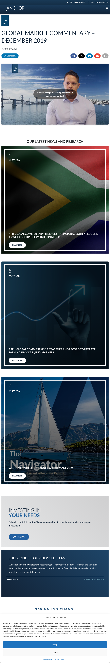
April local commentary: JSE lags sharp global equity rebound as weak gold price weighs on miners (53, 235)
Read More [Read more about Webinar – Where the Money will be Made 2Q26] (17, 476)
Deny (55, 652)
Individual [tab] (12, 579)
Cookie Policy (48, 659)
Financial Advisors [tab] (94, 579)
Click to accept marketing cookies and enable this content (55, 94)
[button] (73, 55)
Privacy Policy (60, 659)
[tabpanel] (55, 584)
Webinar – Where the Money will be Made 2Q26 (41, 467)
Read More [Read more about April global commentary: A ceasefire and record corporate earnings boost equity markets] (17, 360)
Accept (55, 644)
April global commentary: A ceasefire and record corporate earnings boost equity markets (52, 351)
